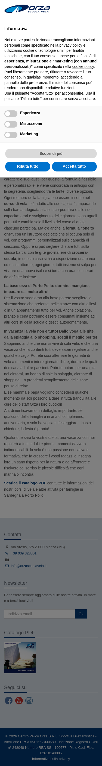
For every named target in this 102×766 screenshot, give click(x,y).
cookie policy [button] (83, 66)
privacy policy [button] (70, 45)
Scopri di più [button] (51, 153)
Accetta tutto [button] (74, 166)
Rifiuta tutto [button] (27, 166)
